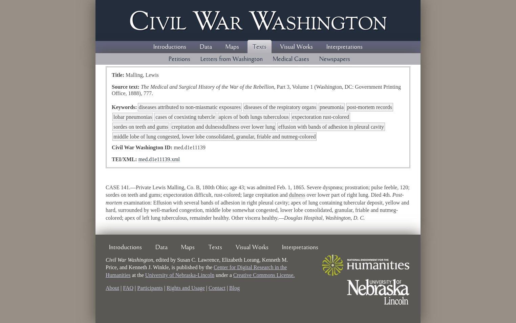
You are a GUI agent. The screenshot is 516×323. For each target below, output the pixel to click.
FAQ (128, 288)
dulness (297, 195)
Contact (217, 288)
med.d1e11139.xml (159, 159)
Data (206, 47)
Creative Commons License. (264, 275)
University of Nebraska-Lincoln (179, 275)
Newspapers (334, 59)
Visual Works (296, 47)
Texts (259, 47)
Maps (232, 47)
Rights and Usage (186, 288)
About (112, 288)
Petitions (179, 59)
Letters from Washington (231, 59)
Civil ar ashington (258, 20)
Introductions (169, 47)
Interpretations (344, 47)
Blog (234, 288)
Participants (150, 288)
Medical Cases (291, 59)
